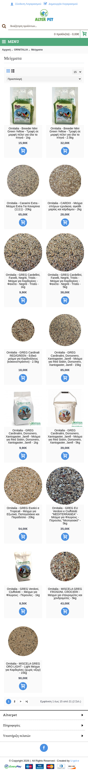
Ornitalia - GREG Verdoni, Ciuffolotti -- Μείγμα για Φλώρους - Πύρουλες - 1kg (23, 592)
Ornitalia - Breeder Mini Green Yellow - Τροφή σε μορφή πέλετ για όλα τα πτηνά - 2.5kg (64, 133)
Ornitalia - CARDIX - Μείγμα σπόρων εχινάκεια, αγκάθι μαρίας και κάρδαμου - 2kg (65, 206)
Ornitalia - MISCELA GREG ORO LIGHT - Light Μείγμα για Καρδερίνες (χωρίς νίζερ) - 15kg (23, 668)
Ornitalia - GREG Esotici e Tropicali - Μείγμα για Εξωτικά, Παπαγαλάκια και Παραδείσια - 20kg (23, 512)
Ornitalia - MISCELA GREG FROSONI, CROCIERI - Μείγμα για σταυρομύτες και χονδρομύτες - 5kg (65, 593)
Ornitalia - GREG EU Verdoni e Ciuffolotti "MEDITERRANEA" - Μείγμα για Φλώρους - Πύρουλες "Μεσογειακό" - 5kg (65, 515)
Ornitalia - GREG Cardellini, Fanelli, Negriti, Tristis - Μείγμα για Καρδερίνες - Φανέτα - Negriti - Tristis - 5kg (65, 281)
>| (26, 701)
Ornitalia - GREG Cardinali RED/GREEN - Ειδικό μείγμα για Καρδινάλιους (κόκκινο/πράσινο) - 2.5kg (23, 357)
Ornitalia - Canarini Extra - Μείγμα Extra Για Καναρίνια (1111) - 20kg (23, 206)
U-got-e (74, 760)
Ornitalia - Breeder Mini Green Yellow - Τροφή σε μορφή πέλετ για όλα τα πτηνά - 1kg (23, 133)
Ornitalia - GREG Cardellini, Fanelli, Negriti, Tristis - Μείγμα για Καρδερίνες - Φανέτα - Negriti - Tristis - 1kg (23, 281)
